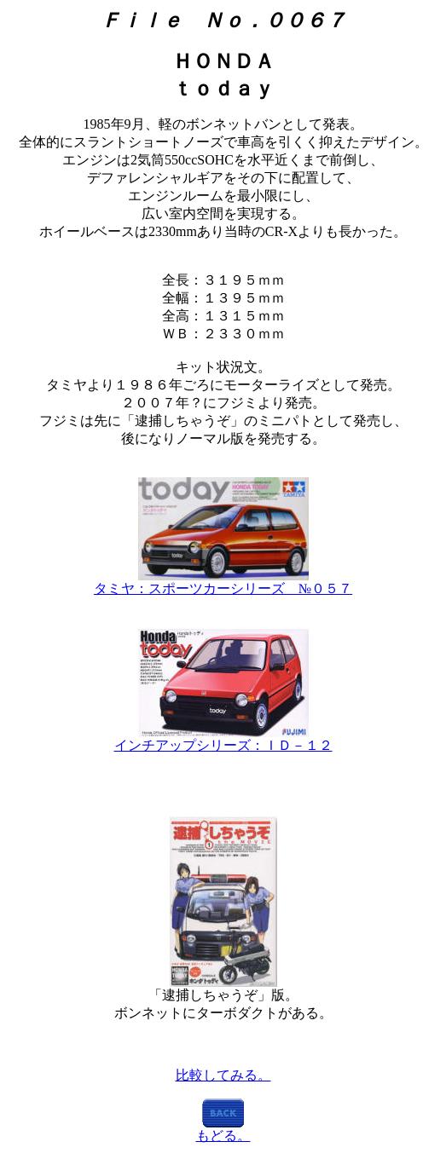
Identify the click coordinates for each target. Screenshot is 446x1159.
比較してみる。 (223, 1075)
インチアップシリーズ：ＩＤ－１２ (223, 745)
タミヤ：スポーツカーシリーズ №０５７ (223, 588)
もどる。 (223, 1135)
